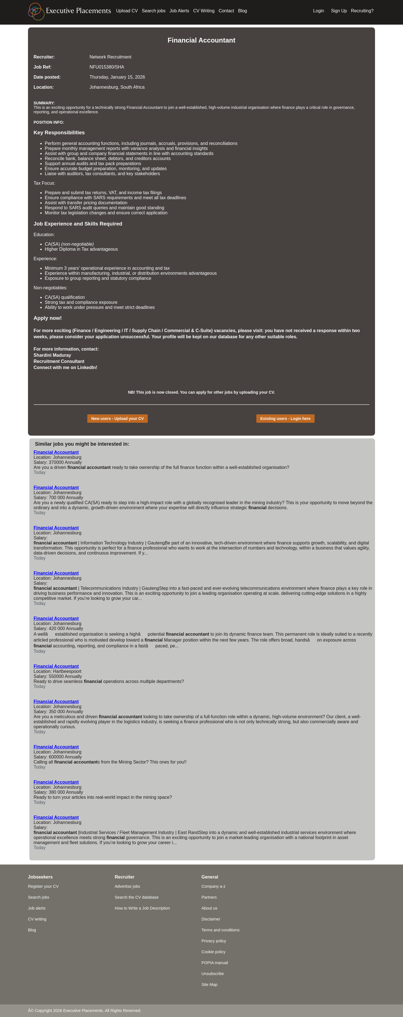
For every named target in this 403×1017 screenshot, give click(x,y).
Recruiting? (362, 10)
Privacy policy (214, 941)
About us (209, 908)
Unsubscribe (213, 973)
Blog (242, 10)
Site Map (209, 984)
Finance (82, 330)
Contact (226, 10)
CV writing (37, 919)
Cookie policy (214, 952)
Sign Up (339, 10)
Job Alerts (179, 10)
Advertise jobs (127, 886)
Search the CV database (137, 897)
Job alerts (36, 908)
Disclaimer (211, 919)
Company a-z (214, 886)
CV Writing (204, 10)
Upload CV (127, 10)
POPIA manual (215, 962)
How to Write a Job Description (142, 908)
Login (318, 10)
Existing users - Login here (285, 418)
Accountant (216, 40)
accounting (89, 143)
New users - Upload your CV (117, 418)
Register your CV (43, 886)
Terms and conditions (221, 930)
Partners (209, 897)
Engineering (107, 330)
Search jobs (154, 10)
